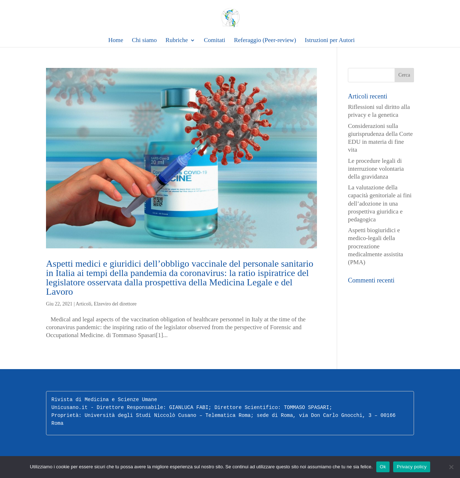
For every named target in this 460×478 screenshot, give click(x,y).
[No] (451, 466)
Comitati (214, 40)
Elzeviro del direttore (115, 304)
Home (115, 40)
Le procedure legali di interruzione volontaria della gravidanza (376, 168)
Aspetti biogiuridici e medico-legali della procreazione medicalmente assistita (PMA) (375, 246)
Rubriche (177, 40)
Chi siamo (144, 40)
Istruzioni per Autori (330, 40)
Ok (383, 466)
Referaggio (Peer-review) (265, 40)
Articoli (84, 304)
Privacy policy (412, 466)
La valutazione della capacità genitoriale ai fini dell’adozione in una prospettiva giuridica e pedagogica (379, 203)
